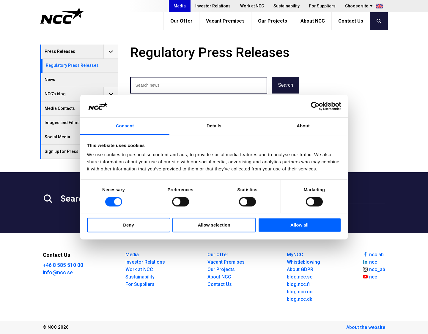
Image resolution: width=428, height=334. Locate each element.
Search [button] (285, 85)
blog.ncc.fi (298, 284)
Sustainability (286, 6)
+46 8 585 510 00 (63, 265)
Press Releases (60, 51)
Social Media (57, 136)
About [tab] (303, 126)
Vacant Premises (225, 21)
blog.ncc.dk (299, 299)
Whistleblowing (303, 262)
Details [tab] (214, 126)
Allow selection (214, 225)
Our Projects (272, 21)
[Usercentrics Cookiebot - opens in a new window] (315, 106)
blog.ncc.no (300, 292)
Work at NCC (252, 6)
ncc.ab (373, 254)
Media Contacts (60, 108)
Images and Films (62, 122)
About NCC (312, 21)
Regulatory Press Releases (72, 65)
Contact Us (350, 21)
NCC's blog (55, 93)
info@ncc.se (58, 272)
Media (180, 6)
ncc (369, 261)
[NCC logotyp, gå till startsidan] (62, 16)
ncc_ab (373, 269)
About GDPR (300, 269)
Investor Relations (213, 6)
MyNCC (295, 254)
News (50, 79)
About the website (365, 327)
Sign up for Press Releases (71, 151)
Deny (128, 225)
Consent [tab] (125, 126)
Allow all (299, 225)
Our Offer (181, 21)
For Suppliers (322, 6)
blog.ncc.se (299, 277)
